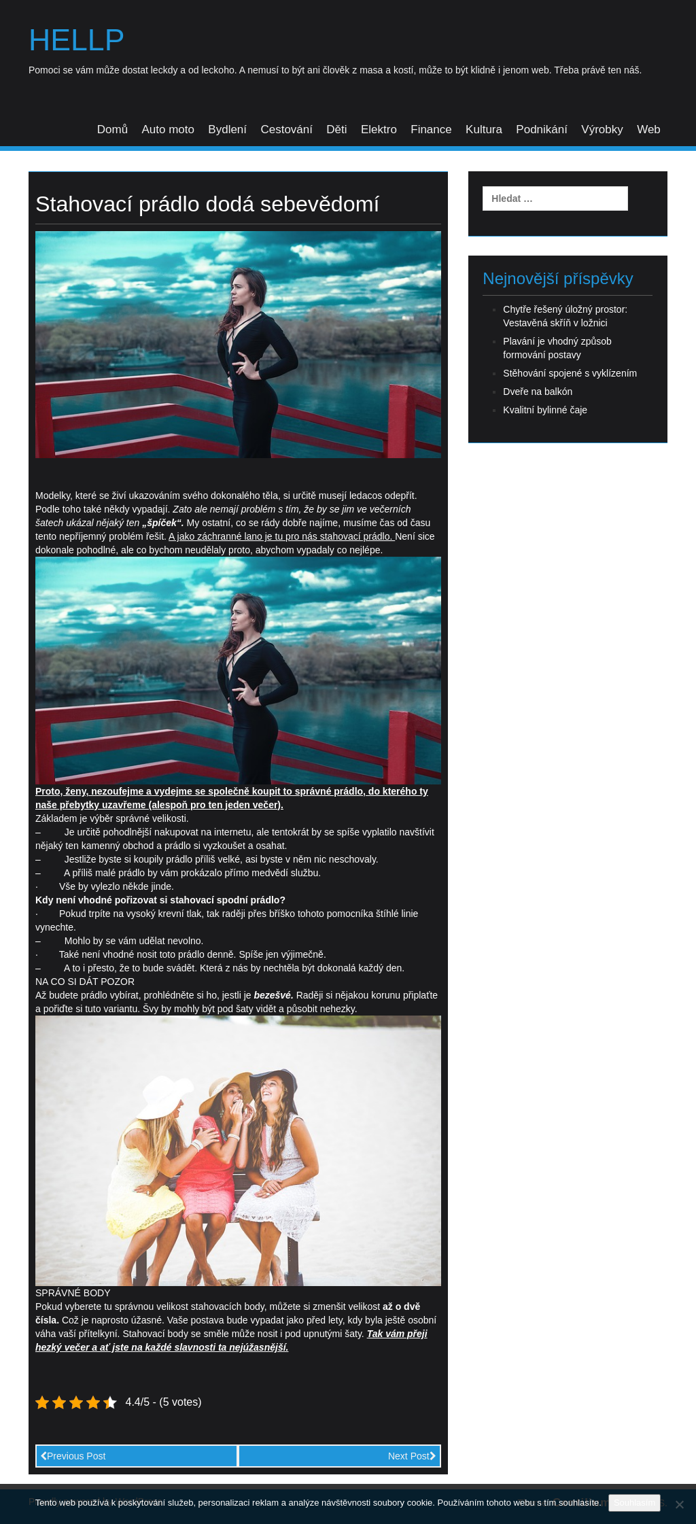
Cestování (286, 129)
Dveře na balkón (537, 391)
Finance (431, 129)
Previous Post (72, 1456)
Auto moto (167, 129)
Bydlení (227, 129)
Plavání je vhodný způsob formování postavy (557, 348)
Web (649, 129)
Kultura (484, 129)
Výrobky (602, 129)
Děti (336, 129)
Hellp (77, 40)
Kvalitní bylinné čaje (545, 409)
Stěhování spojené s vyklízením (570, 373)
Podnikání (542, 129)
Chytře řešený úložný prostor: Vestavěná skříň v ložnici (565, 316)
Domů (112, 129)
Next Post (412, 1456)
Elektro (379, 129)
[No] (679, 1504)
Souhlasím (634, 1502)
